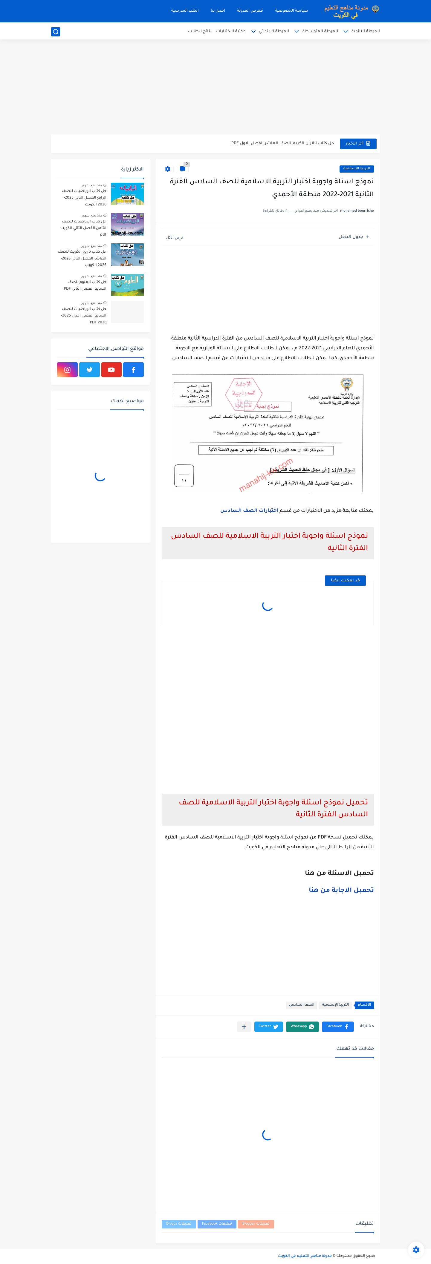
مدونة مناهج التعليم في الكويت (305, 1256)
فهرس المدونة (250, 11)
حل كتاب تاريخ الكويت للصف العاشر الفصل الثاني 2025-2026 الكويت (82, 259)
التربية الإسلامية (356, 169)
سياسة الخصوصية (291, 11)
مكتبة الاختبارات (231, 31)
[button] (338, 1027)
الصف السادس (301, 1005)
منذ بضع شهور (91, 185)
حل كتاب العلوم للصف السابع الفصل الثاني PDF (85, 285)
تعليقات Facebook (217, 1224)
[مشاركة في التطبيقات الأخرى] (244, 1027)
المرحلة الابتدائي (274, 31)
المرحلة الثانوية (365, 31)
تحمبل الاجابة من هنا (341, 891)
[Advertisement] (215, 88)
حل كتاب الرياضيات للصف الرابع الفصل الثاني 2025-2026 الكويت (84, 198)
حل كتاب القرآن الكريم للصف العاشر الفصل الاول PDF (282, 143)
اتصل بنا (218, 11)
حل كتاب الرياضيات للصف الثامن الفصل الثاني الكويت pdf (83, 228)
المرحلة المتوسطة (320, 31)
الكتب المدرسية (185, 11)
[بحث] (55, 31)
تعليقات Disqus (179, 1224)
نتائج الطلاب (200, 31)
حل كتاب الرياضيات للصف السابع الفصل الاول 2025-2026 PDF (83, 316)
